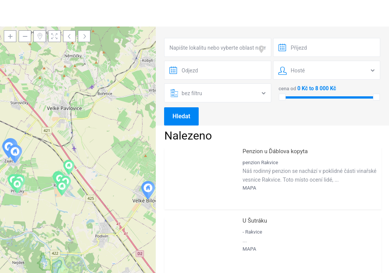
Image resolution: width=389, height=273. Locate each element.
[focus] (263, 49)
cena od (287, 88)
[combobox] (217, 47)
